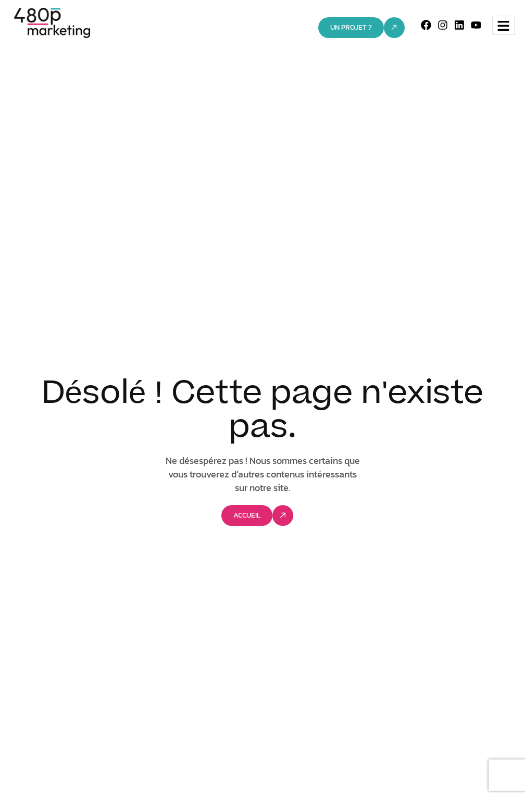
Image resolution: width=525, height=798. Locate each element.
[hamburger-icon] (503, 25)
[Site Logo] (52, 22)
